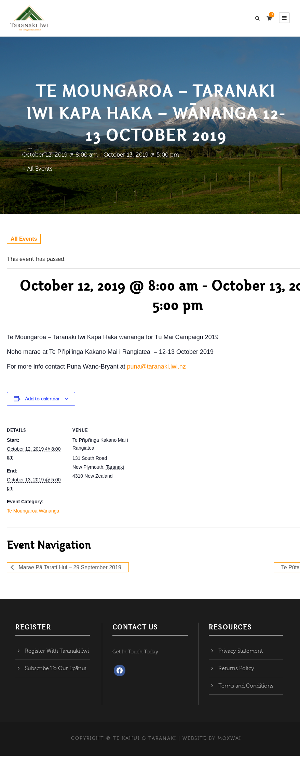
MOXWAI (229, 741)
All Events (24, 241)
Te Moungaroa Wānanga (33, 513)
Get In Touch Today (135, 654)
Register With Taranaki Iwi (57, 653)
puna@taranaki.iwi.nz (156, 368)
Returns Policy (236, 671)
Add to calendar (42, 401)
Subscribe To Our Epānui (55, 671)
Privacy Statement (240, 653)
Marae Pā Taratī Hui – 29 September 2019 (69, 569)
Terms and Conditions (245, 688)
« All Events (37, 171)
